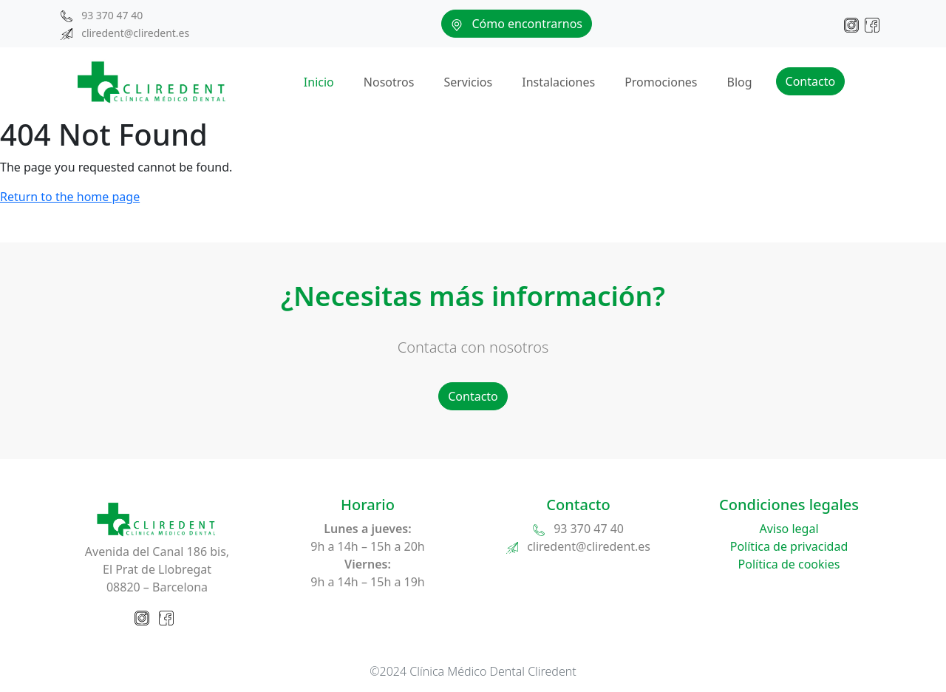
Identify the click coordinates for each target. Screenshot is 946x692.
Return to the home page (70, 197)
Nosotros (389, 82)
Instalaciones (558, 82)
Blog (739, 82)
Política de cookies (789, 564)
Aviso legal (788, 528)
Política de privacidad (789, 546)
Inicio (319, 82)
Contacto (811, 81)
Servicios (467, 82)
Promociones (661, 82)
